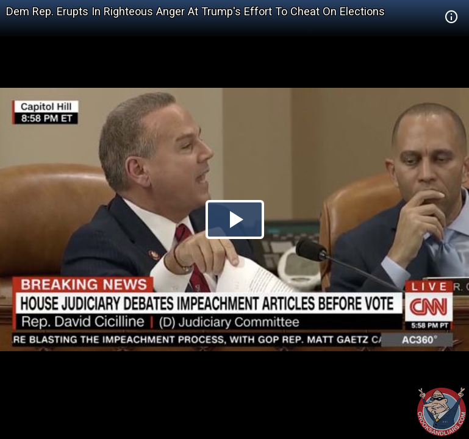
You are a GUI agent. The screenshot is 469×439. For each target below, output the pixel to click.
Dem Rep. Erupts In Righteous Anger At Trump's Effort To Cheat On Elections (195, 11)
